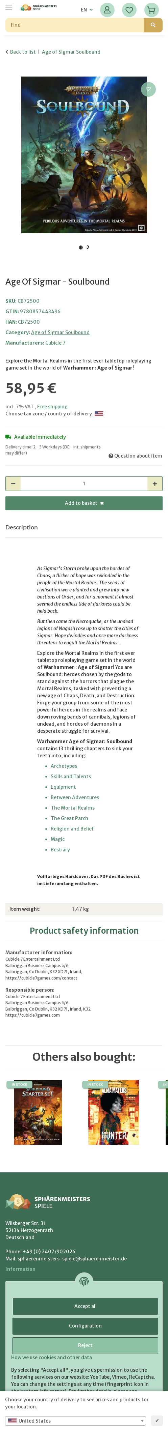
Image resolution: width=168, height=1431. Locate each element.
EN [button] (84, 10)
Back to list (23, 52)
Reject (85, 1345)
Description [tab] (21, 527)
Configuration (85, 1326)
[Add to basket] (10, 73)
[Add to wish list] (148, 89)
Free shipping (52, 407)
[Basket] (152, 10)
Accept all (85, 1306)
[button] (107, 10)
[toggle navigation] (8, 4)
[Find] (74, 25)
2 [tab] (87, 247)
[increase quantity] (154, 484)
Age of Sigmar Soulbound (60, 332)
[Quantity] (84, 484)
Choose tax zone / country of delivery (54, 414)
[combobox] (75, 1421)
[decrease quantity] (13, 484)
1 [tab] (81, 247)
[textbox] (75, 1421)
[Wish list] (129, 10)
